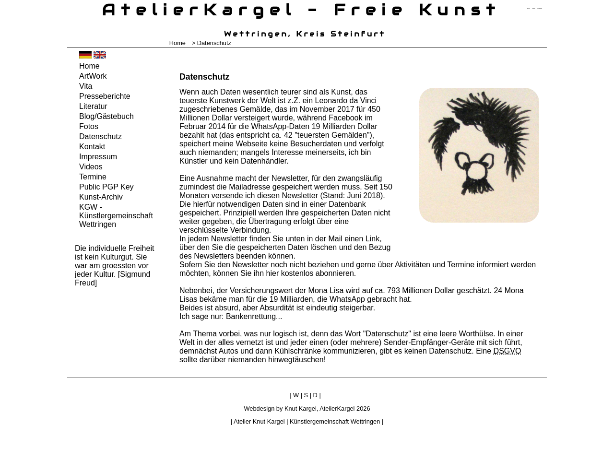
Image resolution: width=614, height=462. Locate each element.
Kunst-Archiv (101, 197)
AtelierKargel (336, 408)
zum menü (528, 8)
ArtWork (92, 76)
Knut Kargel (300, 408)
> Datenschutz (211, 43)
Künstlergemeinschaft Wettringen (335, 421)
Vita (85, 86)
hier (272, 273)
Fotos (88, 126)
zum (539, 8)
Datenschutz (100, 136)
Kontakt (92, 146)
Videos (91, 167)
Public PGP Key (106, 187)
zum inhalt (533, 8)
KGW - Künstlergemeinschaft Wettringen (116, 215)
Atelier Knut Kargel (259, 421)
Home (177, 43)
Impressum (98, 157)
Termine (92, 177)
